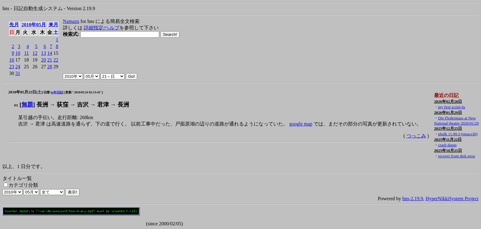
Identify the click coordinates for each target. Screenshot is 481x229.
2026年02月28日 (448, 101)
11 (26, 53)
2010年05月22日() (25, 92)
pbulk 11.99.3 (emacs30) (458, 134)
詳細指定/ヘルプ (101, 27)
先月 (14, 24)
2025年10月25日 (448, 150)
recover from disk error (456, 156)
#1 (16, 105)
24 (17, 66)
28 (49, 66)
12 (35, 53)
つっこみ (416, 135)
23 (11, 66)
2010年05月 (33, 24)
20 (43, 59)
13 (43, 53)
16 (11, 59)
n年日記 (57, 92)
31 (17, 73)
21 (49, 59)
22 (55, 59)
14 (49, 53)
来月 (53, 24)
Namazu (71, 21)
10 (17, 53)
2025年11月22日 (448, 139)
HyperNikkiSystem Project (452, 198)
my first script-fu (451, 107)
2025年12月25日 (448, 128)
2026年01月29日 (448, 112)
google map (300, 123)
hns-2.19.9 (412, 198)
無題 (27, 104)
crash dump (447, 145)
